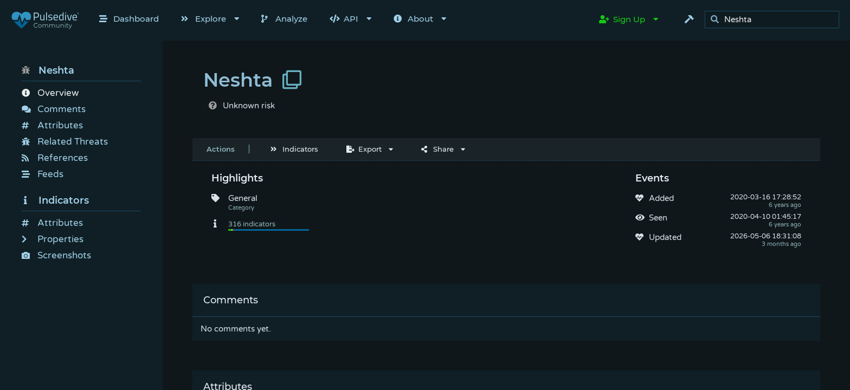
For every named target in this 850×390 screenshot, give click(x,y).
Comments (54, 109)
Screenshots (56, 255)
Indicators (55, 200)
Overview (50, 93)
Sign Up (622, 19)
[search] (775, 20)
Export (364, 149)
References (55, 158)
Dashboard (129, 19)
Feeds (42, 174)
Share (437, 149)
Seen (658, 218)
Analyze (284, 19)
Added (661, 198)
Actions (221, 149)
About (413, 19)
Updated (665, 237)
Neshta (48, 70)
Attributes (52, 125)
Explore (203, 19)
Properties (52, 239)
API (344, 19)
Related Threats (65, 141)
